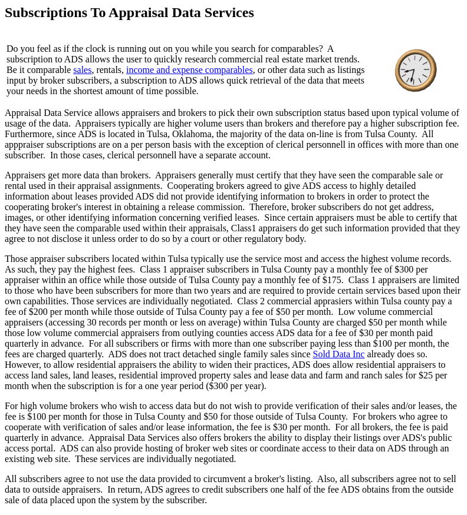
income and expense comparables (189, 70)
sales (82, 70)
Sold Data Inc (338, 354)
